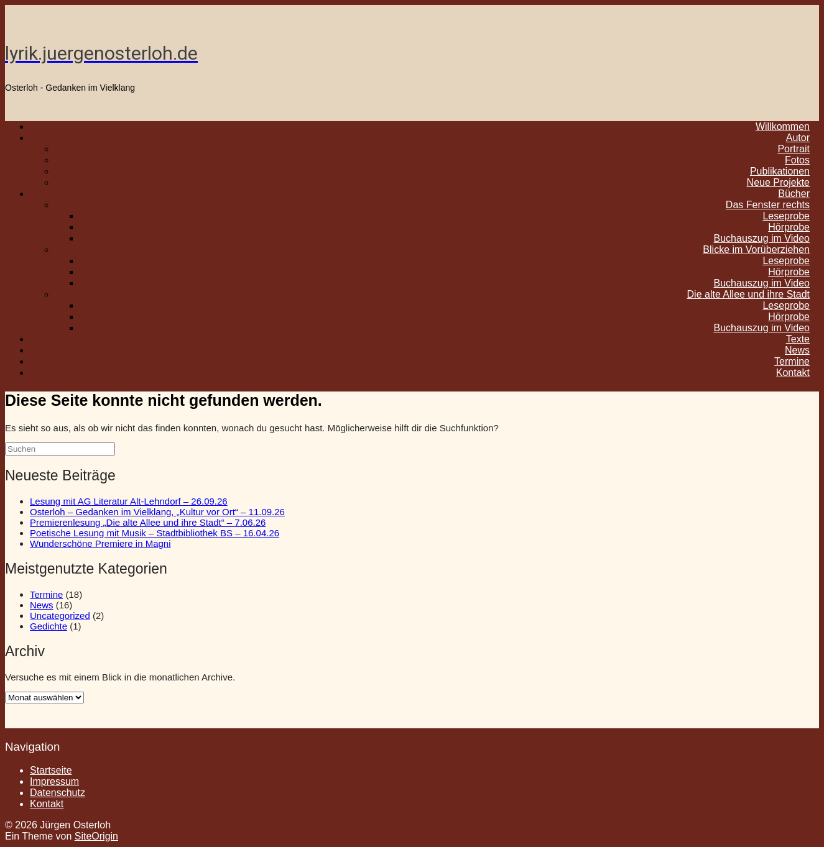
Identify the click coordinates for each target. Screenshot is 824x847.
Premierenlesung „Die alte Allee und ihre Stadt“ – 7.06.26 (148, 522)
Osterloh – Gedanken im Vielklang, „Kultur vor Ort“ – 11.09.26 (157, 511)
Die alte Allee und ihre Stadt (748, 294)
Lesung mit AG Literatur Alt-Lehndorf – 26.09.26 (129, 501)
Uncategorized (60, 615)
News (41, 605)
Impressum (54, 781)
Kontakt (793, 372)
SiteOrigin (96, 836)
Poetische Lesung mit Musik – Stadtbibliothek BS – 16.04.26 (154, 533)
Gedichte (48, 626)
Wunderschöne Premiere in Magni (100, 543)
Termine (46, 594)
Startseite (51, 770)
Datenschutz (57, 792)
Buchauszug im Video (762, 328)
